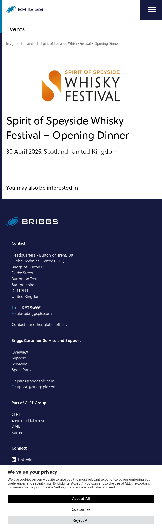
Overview (20, 352)
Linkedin (25, 459)
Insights (12, 43)
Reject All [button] (81, 520)
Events (29, 43)
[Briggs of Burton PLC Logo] (24, 9)
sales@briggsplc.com (33, 313)
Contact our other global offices (39, 324)
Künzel (17, 432)
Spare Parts (21, 370)
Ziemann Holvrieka (28, 420)
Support (19, 358)
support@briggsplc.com (36, 387)
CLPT (16, 414)
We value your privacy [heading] (32, 472)
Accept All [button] (81, 498)
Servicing (20, 364)
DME (16, 426)
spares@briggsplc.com (34, 381)
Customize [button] (81, 509)
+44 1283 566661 (27, 307)
